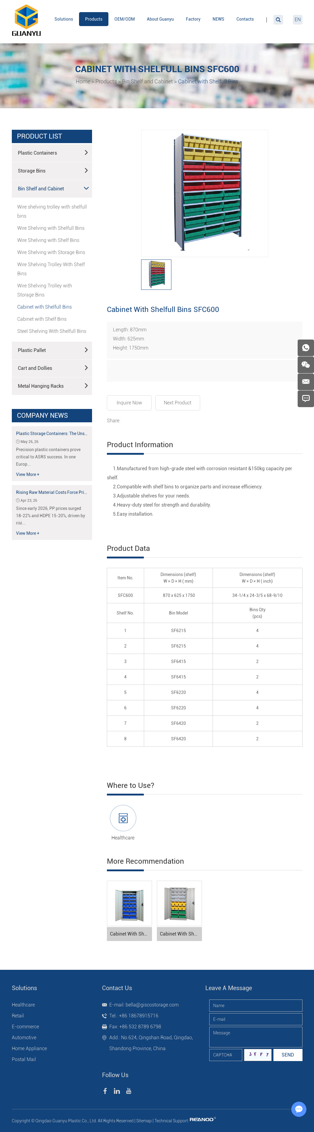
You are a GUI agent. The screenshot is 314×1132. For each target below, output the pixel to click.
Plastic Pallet (53, 349)
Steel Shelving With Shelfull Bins (51, 331)
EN (298, 19)
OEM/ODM (124, 19)
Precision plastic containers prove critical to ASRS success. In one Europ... (48, 457)
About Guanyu (160, 19)
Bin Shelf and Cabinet (147, 81)
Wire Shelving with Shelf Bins (48, 240)
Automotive (24, 1037)
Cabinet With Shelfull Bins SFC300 (181, 934)
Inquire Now (129, 403)
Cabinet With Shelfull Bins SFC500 (131, 934)
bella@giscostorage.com (152, 1005)
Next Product (177, 403)
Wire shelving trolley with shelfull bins (52, 211)
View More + (27, 474)
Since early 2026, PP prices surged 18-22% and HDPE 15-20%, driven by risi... (50, 515)
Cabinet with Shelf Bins (42, 319)
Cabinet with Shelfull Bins (208, 81)
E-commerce (25, 1027)
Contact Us (117, 988)
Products (93, 19)
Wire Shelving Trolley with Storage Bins (44, 290)
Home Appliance (29, 1048)
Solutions (64, 19)
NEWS (218, 19)
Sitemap (144, 1120)
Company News (42, 415)
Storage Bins (53, 170)
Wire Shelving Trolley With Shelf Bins (51, 269)
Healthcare (122, 838)
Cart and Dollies (53, 367)
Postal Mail (24, 1059)
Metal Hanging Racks (53, 385)
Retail (18, 1016)
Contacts (245, 19)
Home (83, 81)
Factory (193, 19)
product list (39, 136)
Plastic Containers (53, 152)
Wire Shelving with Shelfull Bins (50, 228)
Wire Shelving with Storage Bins (51, 252)
